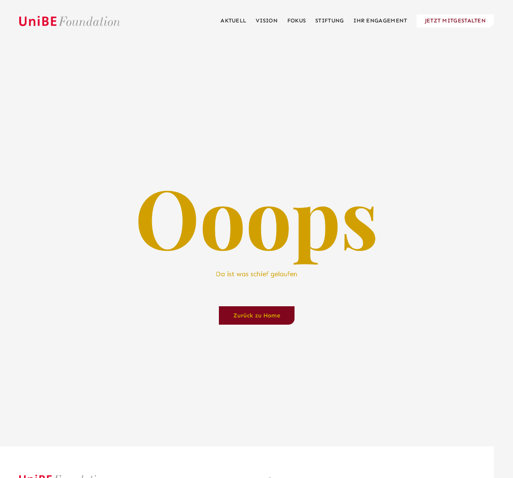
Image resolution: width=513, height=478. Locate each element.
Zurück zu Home (256, 315)
